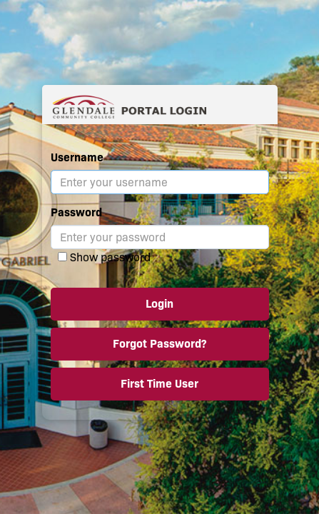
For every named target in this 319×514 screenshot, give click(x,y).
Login (159, 304)
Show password (110, 257)
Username (77, 157)
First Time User (159, 383)
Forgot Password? (159, 344)
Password (76, 212)
